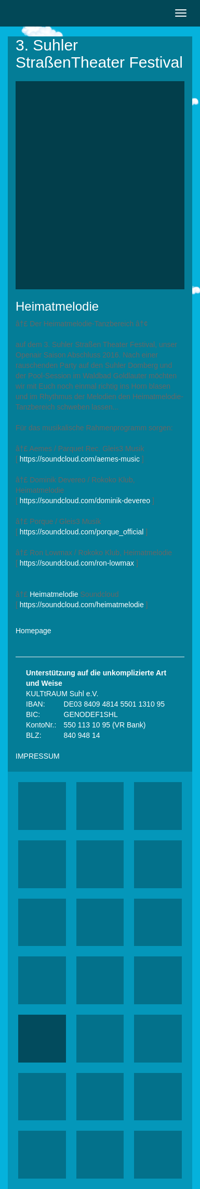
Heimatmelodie (54, 594)
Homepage (33, 631)
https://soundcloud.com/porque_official (82, 532)
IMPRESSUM (38, 756)
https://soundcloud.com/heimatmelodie (82, 604)
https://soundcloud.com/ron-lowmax (77, 563)
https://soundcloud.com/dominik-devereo (85, 500)
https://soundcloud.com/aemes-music (80, 459)
